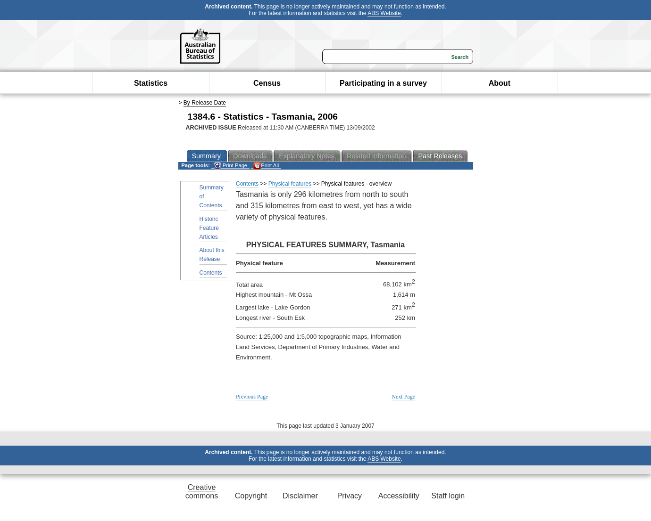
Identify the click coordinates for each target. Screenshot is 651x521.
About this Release (212, 254)
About (499, 83)
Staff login (448, 496)
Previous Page (252, 396)
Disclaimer (300, 496)
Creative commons (201, 491)
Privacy (349, 496)
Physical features (289, 183)
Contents (211, 272)
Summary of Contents (212, 196)
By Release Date (205, 102)
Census (267, 83)
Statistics (150, 83)
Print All (266, 166)
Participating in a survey (383, 83)
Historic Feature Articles (209, 228)
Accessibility (398, 496)
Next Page (403, 396)
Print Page (230, 166)
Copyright (251, 496)
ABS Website (384, 13)
